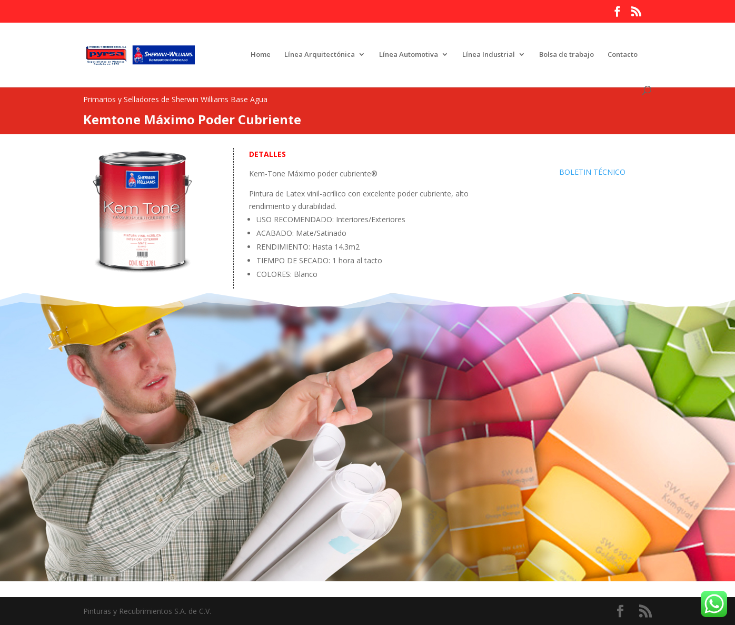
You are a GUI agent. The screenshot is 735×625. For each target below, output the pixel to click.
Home (261, 55)
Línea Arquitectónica (319, 55)
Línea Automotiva (408, 55)
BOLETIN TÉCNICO (592, 172)
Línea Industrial (488, 55)
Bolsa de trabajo (566, 55)
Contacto (623, 55)
